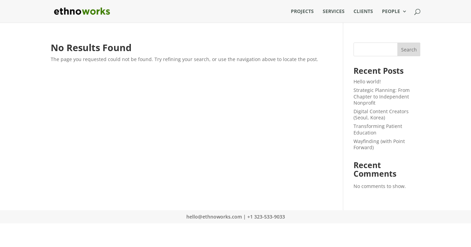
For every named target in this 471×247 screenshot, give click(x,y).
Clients (363, 11)
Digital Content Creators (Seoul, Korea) (381, 114)
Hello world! (367, 81)
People (391, 11)
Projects (302, 11)
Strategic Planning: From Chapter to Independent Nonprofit (382, 96)
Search (409, 49)
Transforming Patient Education (378, 129)
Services (334, 11)
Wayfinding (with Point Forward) (379, 144)
